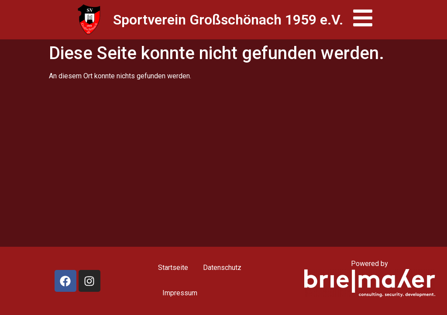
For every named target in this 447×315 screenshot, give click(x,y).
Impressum (179, 293)
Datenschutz (222, 267)
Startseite (173, 267)
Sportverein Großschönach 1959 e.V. (228, 19)
